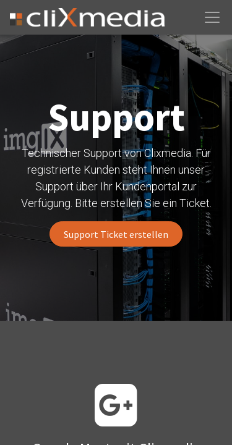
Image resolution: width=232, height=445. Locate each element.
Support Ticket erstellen (116, 234)
